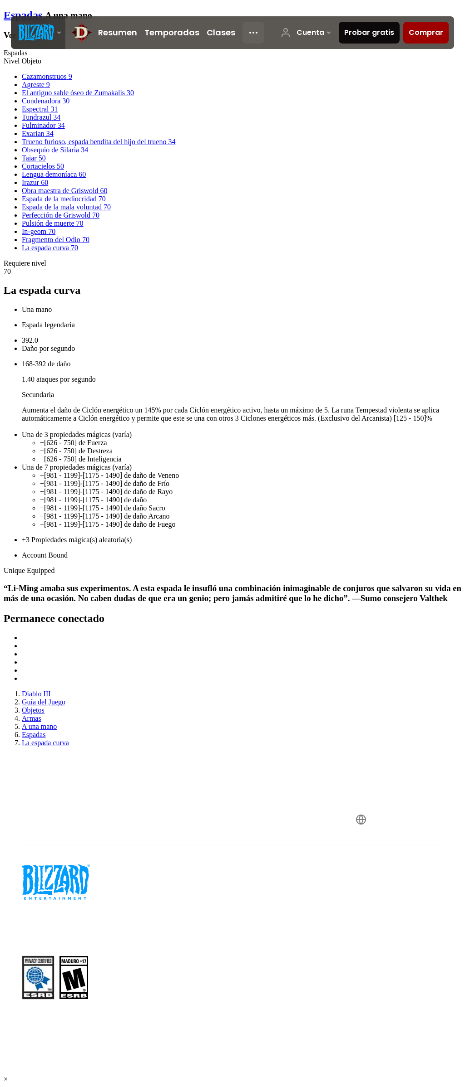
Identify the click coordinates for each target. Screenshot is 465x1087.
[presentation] (38, 32)
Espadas (24, 15)
